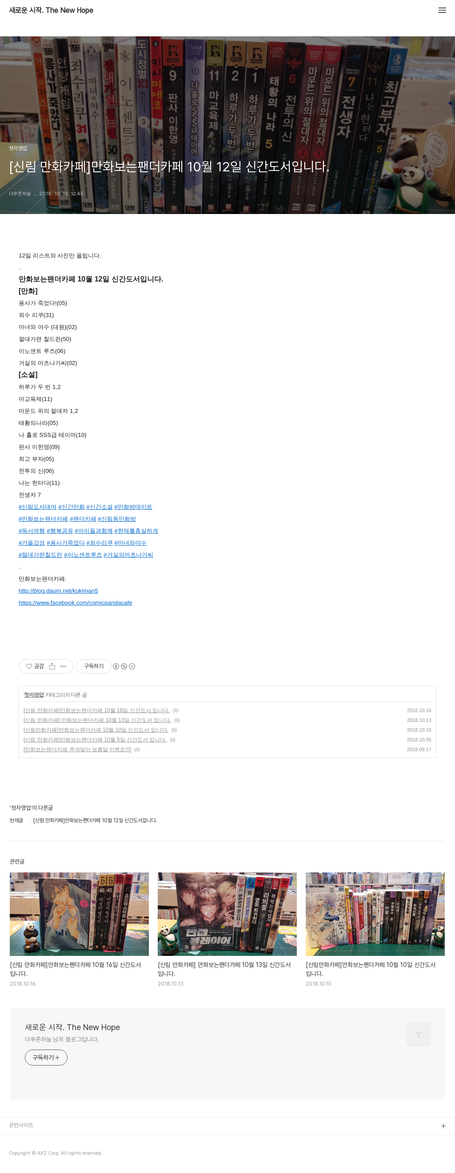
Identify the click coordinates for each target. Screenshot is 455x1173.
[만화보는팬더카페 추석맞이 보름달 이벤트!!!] (78, 749)
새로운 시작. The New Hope (51, 11)
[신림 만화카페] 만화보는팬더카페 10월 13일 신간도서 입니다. (98, 720)
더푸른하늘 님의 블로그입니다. (62, 1039)
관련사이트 (21, 1125)
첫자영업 (34, 695)
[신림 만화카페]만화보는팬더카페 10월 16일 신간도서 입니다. (97, 710)
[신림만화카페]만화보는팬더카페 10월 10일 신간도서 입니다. (96, 730)
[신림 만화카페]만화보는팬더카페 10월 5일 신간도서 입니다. (95, 740)
